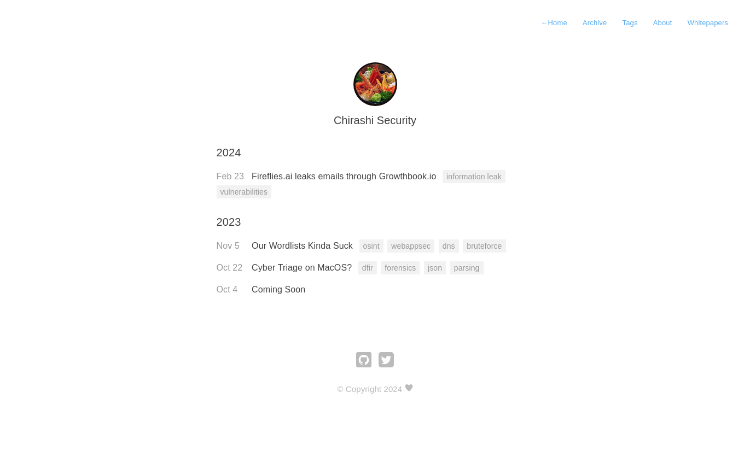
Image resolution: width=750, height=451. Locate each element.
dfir (367, 267)
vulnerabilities (244, 192)
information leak (474, 176)
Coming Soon (278, 289)
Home (553, 23)
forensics (400, 267)
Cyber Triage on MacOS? (303, 267)
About (662, 23)
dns (449, 246)
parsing (467, 267)
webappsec (411, 246)
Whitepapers (708, 23)
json (435, 267)
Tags (630, 23)
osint (371, 246)
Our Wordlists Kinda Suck (303, 245)
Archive (595, 23)
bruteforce (484, 246)
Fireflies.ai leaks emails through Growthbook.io (345, 176)
